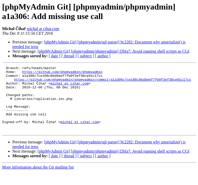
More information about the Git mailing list (38, 180)
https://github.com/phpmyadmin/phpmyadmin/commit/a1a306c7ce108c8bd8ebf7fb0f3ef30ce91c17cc (102, 82)
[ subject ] (86, 56)
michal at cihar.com (43, 28)
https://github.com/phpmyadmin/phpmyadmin (62, 73)
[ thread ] (69, 56)
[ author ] (103, 56)
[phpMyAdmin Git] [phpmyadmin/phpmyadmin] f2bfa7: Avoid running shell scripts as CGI (113, 51)
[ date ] (54, 56)
